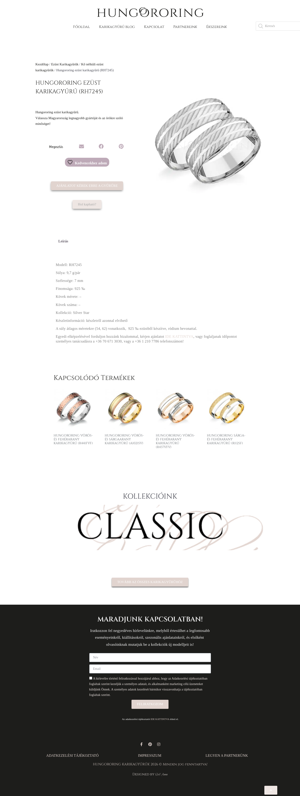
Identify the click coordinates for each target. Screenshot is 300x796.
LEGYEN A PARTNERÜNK (227, 755)
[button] (81, 146)
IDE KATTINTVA (179, 336)
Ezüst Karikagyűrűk (64, 64)
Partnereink (185, 26)
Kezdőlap (41, 64)
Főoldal (81, 26)
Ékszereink (216, 26)
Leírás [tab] (63, 241)
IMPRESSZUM (149, 755)
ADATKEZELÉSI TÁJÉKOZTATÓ (72, 755)
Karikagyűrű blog (117, 26)
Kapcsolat (154, 26)
